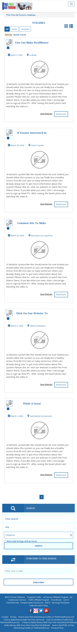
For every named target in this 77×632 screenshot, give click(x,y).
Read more (61, 114)
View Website (46, 113)
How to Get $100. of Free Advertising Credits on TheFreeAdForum (43, 626)
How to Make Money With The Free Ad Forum (24, 619)
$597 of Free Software (15, 597)
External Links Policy (38, 605)
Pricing (13, 617)
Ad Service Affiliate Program (55, 597)
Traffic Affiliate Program (38, 599)
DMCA (47, 602)
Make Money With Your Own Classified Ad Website (27, 625)
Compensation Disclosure (32, 602)
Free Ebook (56, 599)
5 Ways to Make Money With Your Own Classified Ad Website (49, 622)
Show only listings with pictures (20, 541)
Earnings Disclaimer (61, 602)
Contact (4, 617)
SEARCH (38, 545)
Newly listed (19, 34)
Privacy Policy (57, 628)
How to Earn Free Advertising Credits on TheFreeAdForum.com (46, 617)
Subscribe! (38, 582)
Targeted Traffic (34, 597)
